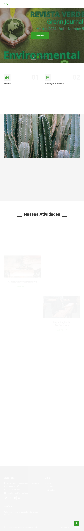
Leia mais (39, 35)
